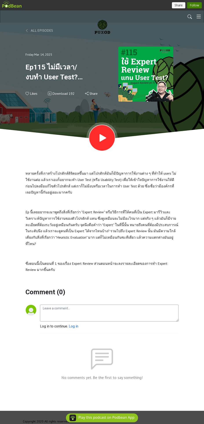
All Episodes (39, 30)
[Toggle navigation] (199, 16)
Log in (73, 326)
